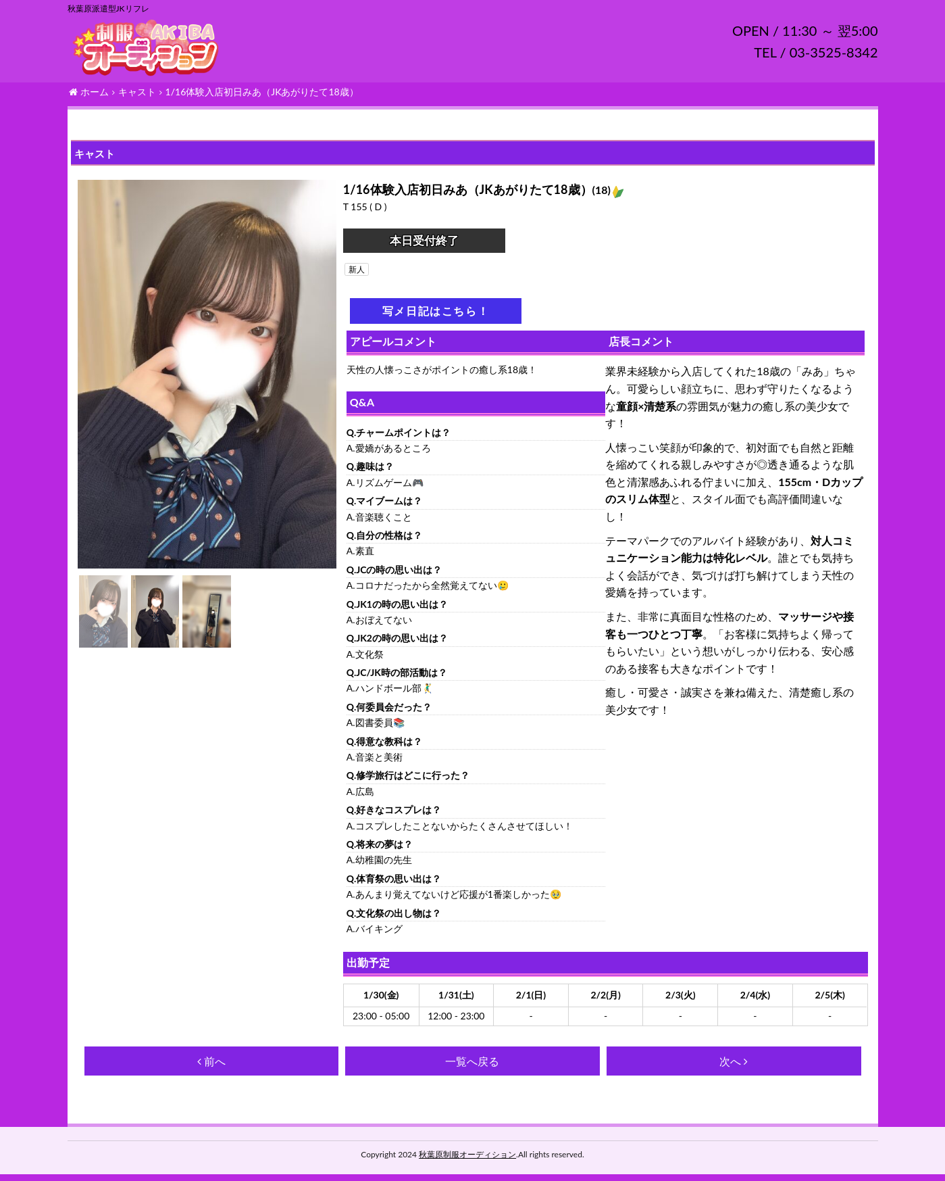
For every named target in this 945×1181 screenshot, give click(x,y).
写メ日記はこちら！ (435, 317)
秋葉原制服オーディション (467, 1161)
